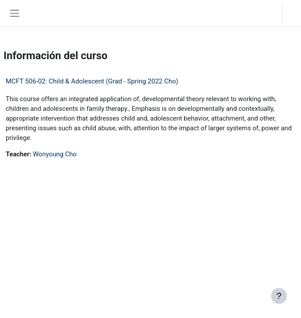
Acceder (293, 13)
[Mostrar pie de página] (279, 296)
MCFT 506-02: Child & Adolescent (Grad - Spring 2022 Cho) (92, 81)
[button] (265, 13)
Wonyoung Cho (54, 154)
